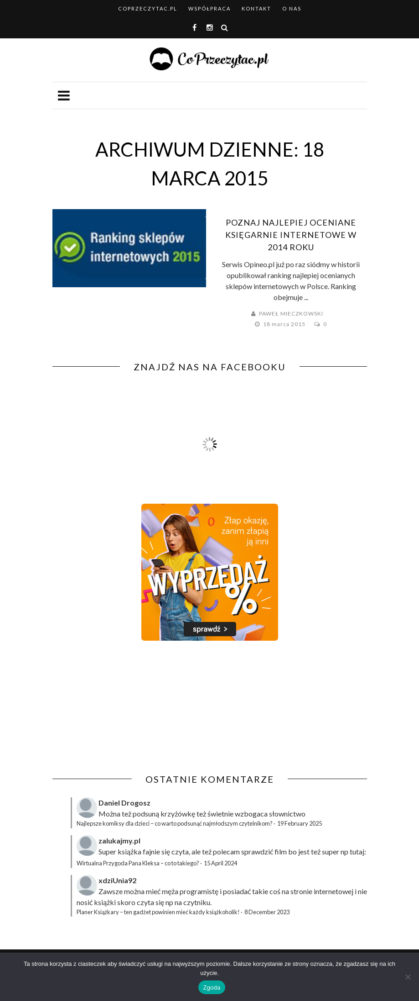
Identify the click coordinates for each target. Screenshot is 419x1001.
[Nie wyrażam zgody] (407, 976)
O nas (291, 8)
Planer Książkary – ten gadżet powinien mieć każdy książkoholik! (158, 912)
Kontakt (256, 8)
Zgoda (211, 987)
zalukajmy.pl (119, 840)
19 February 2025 (299, 823)
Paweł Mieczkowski (291, 313)
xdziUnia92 (117, 880)
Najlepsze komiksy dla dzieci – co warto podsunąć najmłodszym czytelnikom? (175, 823)
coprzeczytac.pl (147, 8)
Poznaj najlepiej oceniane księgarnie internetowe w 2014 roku (291, 234)
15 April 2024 (220, 863)
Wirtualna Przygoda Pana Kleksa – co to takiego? (138, 863)
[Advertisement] (129, 707)
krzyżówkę (177, 813)
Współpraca (209, 8)
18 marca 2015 (285, 324)
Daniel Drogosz (124, 802)
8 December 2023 (267, 912)
